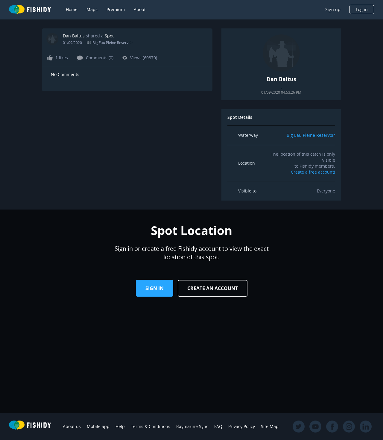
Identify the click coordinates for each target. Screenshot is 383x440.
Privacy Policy (241, 426)
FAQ (218, 426)
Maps (92, 9)
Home (71, 9)
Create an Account (212, 288)
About (140, 9)
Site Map (270, 426)
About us (72, 426)
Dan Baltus (74, 36)
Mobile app (98, 426)
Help (120, 426)
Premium (116, 9)
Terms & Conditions (150, 426)
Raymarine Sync (192, 426)
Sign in (154, 288)
